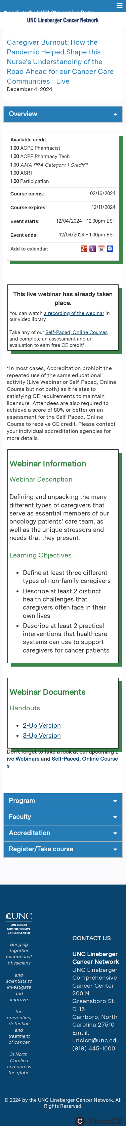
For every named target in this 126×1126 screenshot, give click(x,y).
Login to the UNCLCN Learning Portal (51, 12)
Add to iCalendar (101, 248)
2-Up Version (42, 725)
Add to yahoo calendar (92, 248)
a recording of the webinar (74, 313)
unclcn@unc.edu (96, 1040)
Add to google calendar (84, 248)
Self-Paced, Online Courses (76, 332)
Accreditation (29, 833)
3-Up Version (42, 735)
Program (22, 801)
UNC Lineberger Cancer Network (75, 1100)
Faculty (20, 817)
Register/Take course (41, 849)
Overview (23, 114)
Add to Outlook (110, 248)
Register (18, 17)
